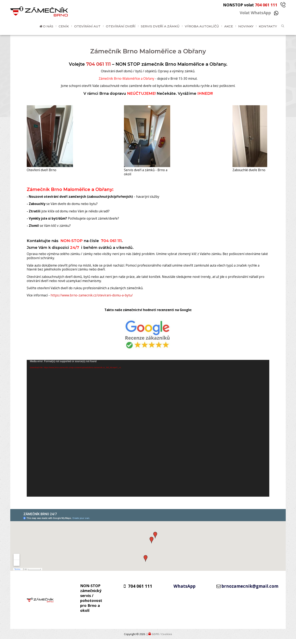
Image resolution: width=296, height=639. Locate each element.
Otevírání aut (87, 26)
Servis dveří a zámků (160, 26)
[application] (148, 428)
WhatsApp (184, 586)
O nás (48, 26)
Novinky (245, 26)
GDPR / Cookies (161, 634)
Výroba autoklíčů (202, 26)
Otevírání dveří (120, 26)
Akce (228, 26)
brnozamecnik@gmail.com (249, 586)
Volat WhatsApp (259, 12)
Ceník (64, 26)
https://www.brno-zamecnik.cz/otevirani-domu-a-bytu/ (92, 295)
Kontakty (268, 26)
